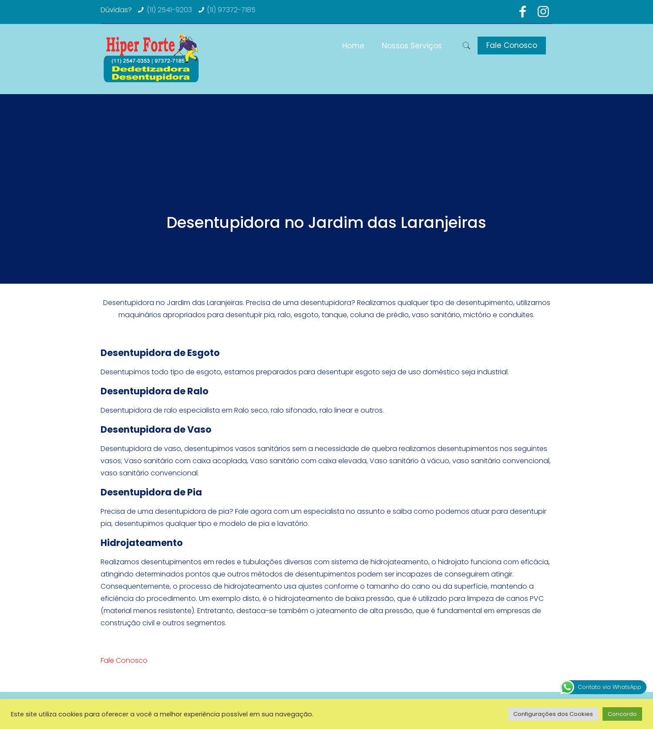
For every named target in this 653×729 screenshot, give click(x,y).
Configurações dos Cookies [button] (553, 714)
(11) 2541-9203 (169, 10)
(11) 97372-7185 (231, 10)
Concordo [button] (622, 714)
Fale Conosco (511, 45)
